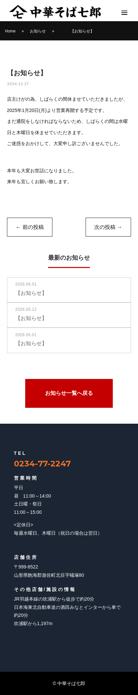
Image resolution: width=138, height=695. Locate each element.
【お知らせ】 (82, 31)
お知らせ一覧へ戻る (69, 393)
